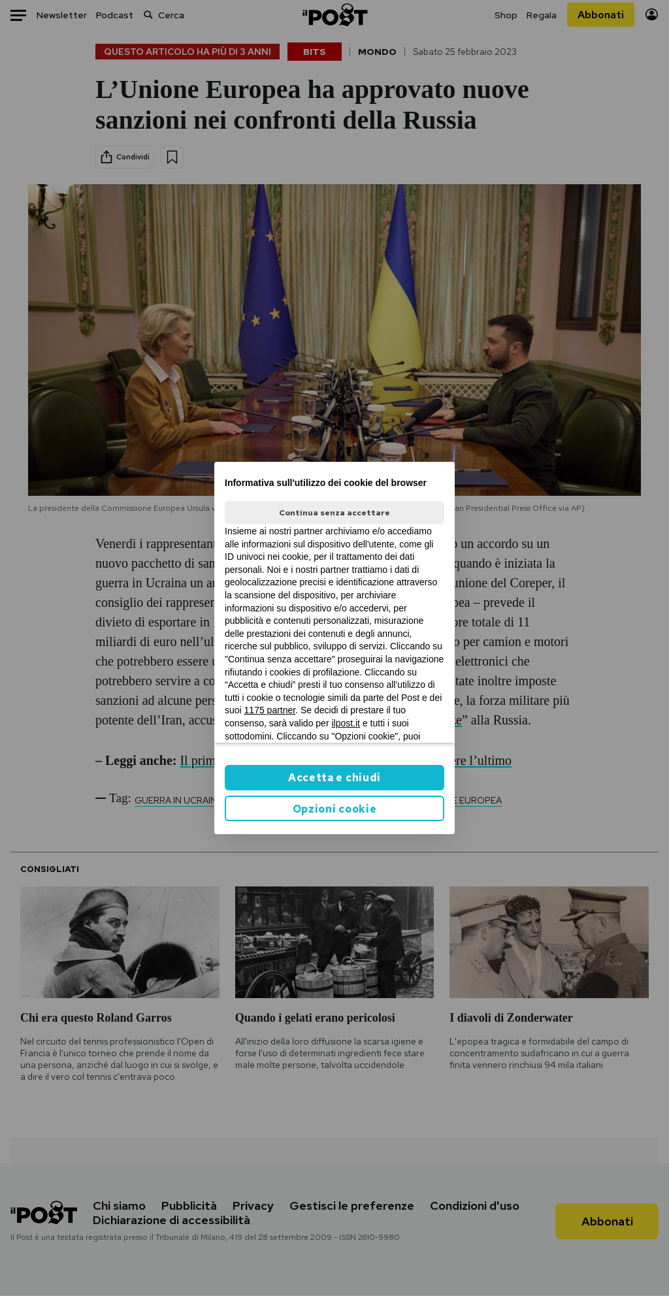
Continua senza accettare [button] (334, 513)
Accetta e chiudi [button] (334, 778)
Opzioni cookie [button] (335, 809)
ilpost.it (345, 723)
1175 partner (270, 710)
